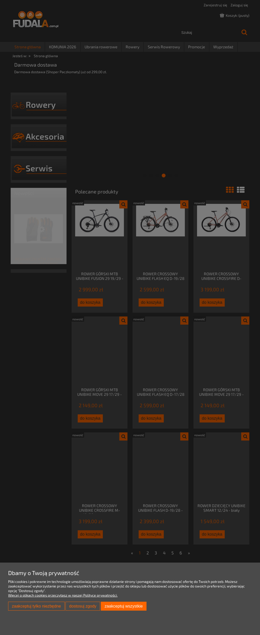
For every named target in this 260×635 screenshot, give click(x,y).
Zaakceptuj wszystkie (124, 606)
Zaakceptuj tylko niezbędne (36, 606)
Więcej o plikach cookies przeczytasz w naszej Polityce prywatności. (63, 595)
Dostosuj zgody (82, 606)
